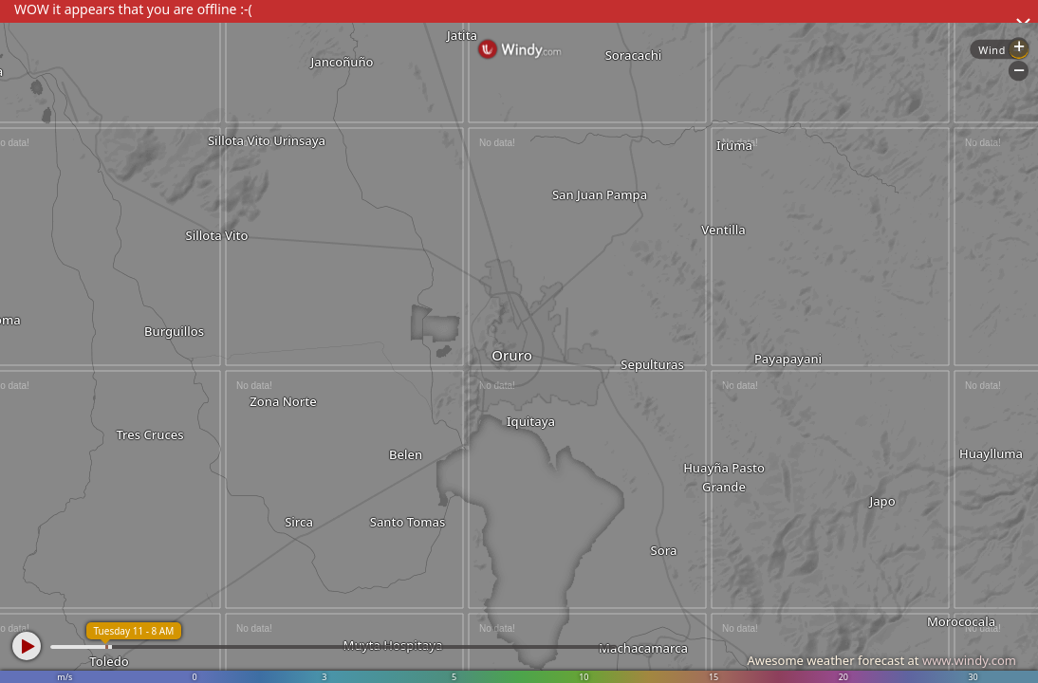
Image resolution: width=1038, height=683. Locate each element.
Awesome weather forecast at (881, 660)
